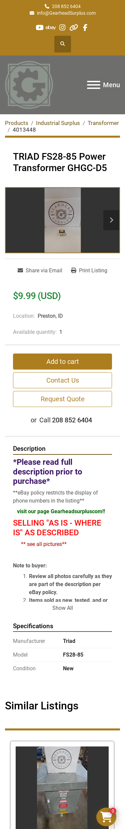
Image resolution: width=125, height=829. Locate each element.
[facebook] (85, 27)
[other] (73, 27)
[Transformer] (103, 123)
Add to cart (62, 362)
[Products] (16, 123)
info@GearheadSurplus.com (66, 13)
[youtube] (39, 27)
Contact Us (62, 380)
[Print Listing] (89, 270)
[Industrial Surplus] (58, 123)
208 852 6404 (66, 6)
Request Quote (63, 399)
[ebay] (50, 27)
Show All (62, 608)
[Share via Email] (40, 270)
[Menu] (93, 85)
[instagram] (62, 27)
